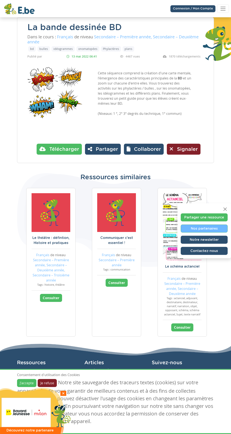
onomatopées (87, 49)
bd (32, 49)
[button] (144, 149)
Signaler (184, 149)
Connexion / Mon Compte (193, 8)
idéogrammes (63, 49)
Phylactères (111, 49)
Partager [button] (103, 149)
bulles (43, 49)
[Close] (225, 209)
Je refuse (47, 383)
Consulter (51, 298)
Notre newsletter (204, 239)
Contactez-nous (204, 251)
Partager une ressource (204, 217)
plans (128, 49)
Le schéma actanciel (182, 266)
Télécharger (59, 149)
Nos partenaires (204, 228)
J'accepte (27, 383)
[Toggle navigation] (223, 8)
